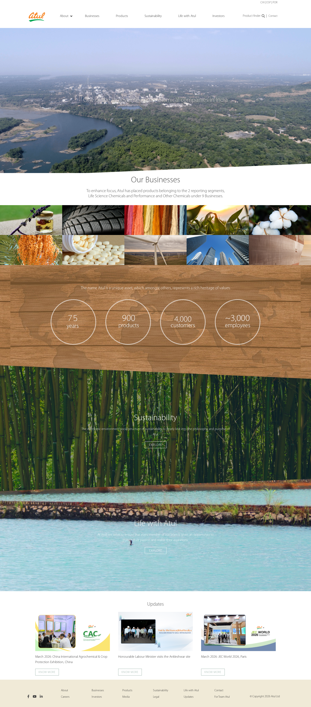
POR (275, 2)
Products (127, 690)
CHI (262, 2)
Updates (155, 604)
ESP (268, 2)
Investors (97, 697)
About (64, 690)
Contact (272, 16)
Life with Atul (191, 690)
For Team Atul (222, 697)
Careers (65, 697)
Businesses (98, 690)
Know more (47, 672)
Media (126, 697)
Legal (156, 697)
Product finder (254, 16)
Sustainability (160, 690)
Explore (155, 445)
